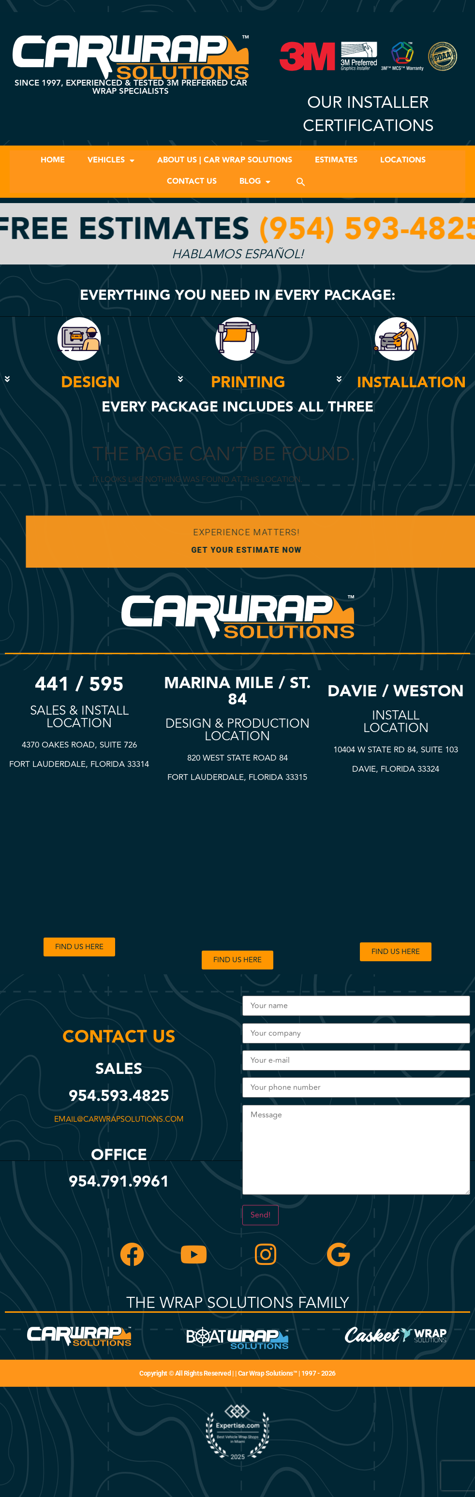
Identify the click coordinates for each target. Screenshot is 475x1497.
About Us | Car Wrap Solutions (224, 160)
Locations (403, 160)
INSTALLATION (411, 383)
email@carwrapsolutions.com (114, 1119)
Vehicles (111, 160)
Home (53, 160)
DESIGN (90, 382)
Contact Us (192, 182)
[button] (300, 182)
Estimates (336, 160)
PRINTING (248, 382)
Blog (254, 182)
